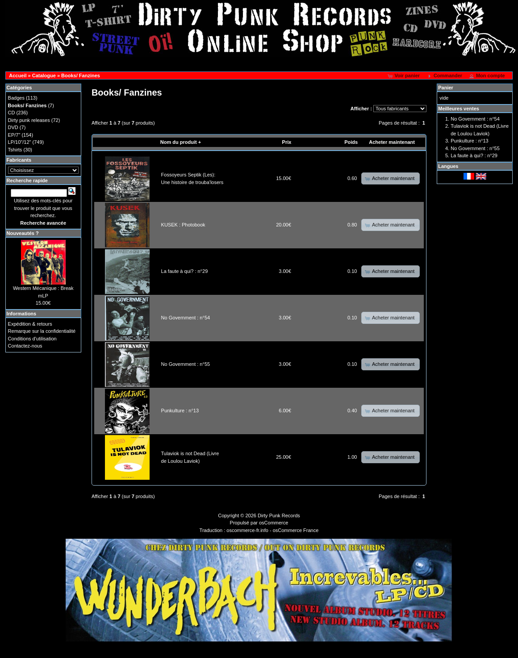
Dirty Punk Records (279, 515)
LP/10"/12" (19, 142)
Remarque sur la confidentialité (42, 331)
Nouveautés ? (23, 233)
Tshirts (15, 149)
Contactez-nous (25, 345)
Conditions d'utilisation (32, 338)
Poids (351, 142)
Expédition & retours (30, 324)
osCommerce (273, 522)
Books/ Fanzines (80, 75)
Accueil (17, 75)
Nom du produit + (180, 142)
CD (11, 112)
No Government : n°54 (185, 317)
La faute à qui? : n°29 (184, 271)
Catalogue (44, 75)
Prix (287, 142)
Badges (16, 98)
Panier (445, 87)
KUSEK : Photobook (183, 224)
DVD (13, 127)
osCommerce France (296, 530)
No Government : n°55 (185, 364)
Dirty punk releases (29, 120)
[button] (404, 76)
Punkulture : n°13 (180, 410)
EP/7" (14, 135)
